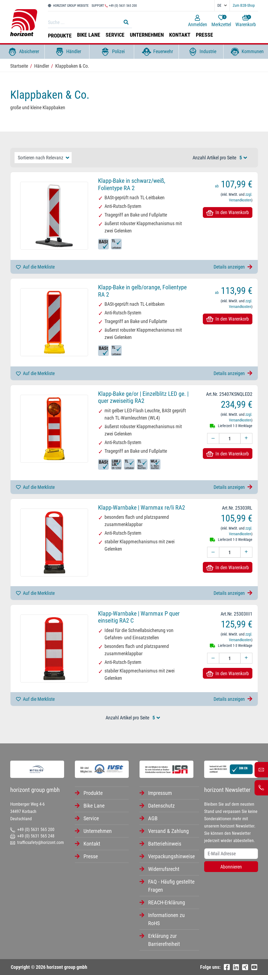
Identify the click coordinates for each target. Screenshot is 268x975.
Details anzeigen (233, 267)
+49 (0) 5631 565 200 (32, 829)
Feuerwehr (156, 52)
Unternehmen (147, 35)
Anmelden (197, 21)
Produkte (60, 35)
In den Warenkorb (227, 212)
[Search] (83, 22)
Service (115, 35)
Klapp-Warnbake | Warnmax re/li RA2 (141, 507)
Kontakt (179, 35)
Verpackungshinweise (171, 856)
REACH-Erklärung (166, 902)
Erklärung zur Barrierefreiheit (164, 940)
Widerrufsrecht (163, 869)
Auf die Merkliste (35, 267)
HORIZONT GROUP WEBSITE (68, 6)
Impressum (160, 793)
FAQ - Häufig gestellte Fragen (171, 885)
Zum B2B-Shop (244, 5)
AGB (153, 818)
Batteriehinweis (164, 843)
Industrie (201, 52)
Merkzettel (221, 21)
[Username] (231, 853)
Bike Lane (88, 35)
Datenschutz (161, 805)
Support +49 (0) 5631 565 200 (114, 6)
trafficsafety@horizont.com (37, 842)
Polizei (112, 52)
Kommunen (246, 52)
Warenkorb (245, 21)
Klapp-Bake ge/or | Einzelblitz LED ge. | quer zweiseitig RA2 (143, 397)
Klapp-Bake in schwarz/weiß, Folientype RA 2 (131, 184)
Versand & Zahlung (168, 831)
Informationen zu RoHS (166, 919)
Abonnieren (231, 867)
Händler (67, 52)
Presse (204, 35)
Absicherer (22, 52)
